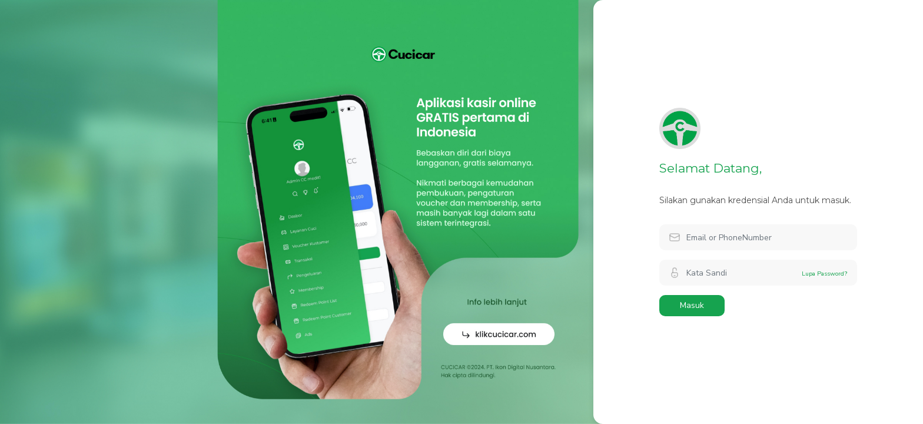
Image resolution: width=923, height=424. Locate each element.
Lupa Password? (825, 273)
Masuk (692, 305)
